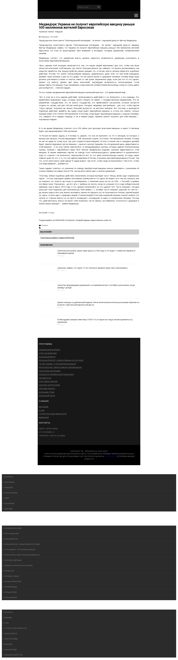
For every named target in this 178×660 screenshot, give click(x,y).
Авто (6, 518)
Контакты (8, 612)
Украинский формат (49, 349)
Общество (8, 487)
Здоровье (8, 509)
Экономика (9, 482)
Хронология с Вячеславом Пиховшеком (60, 367)
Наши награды (10, 649)
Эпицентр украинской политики (56, 374)
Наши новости (10, 633)
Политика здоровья (49, 371)
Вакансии (44, 417)
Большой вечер (47, 357)
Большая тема (46, 392)
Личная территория (49, 385)
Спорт (7, 498)
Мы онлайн (46, 232)
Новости (8, 472)
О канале (8, 607)
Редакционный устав (13, 655)
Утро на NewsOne (48, 353)
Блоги (7, 602)
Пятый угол (45, 378)
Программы (9, 523)
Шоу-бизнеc (9, 503)
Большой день (47, 395)
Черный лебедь (47, 388)
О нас (42, 410)
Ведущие (43, 406)
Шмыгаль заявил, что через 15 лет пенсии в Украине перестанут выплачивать (92, 268)
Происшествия (10, 493)
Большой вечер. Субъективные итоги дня (61, 360)
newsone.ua (111, 456)
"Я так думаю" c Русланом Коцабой (57, 364)
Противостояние (48, 381)
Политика (44, 225)
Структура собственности (53, 413)
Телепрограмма (11, 639)
